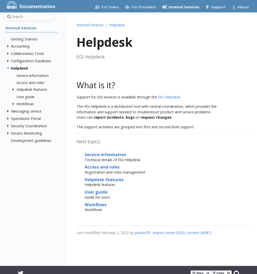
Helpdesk (117, 25)
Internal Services (90, 25)
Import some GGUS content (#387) (182, 232)
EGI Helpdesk (169, 97)
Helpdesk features (104, 179)
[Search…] (29, 16)
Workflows (96, 204)
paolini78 (142, 232)
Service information (105, 154)
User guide (96, 192)
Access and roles (102, 167)
